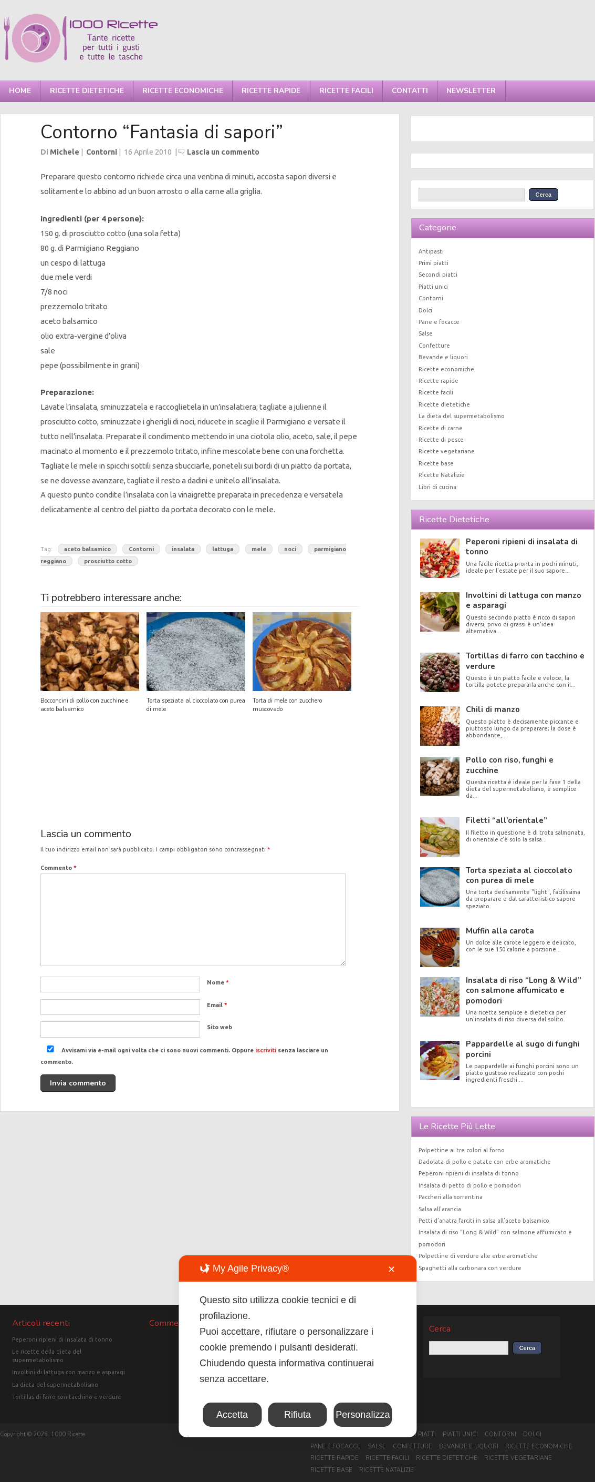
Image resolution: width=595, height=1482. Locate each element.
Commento (58, 868)
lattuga (222, 549)
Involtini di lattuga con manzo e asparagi (523, 600)
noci (290, 549)
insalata (183, 549)
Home (20, 91)
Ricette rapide (271, 91)
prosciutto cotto (108, 560)
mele (259, 549)
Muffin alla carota (500, 931)
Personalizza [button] (363, 1414)
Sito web (219, 1027)
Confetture (434, 345)
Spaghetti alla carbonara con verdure (470, 1268)
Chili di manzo (493, 709)
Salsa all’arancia (440, 1209)
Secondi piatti (438, 274)
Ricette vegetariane (447, 451)
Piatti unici (433, 286)
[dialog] (297, 1346)
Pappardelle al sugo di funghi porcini (523, 1049)
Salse (426, 333)
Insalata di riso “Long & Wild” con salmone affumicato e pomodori (523, 990)
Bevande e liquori (443, 357)
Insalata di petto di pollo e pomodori (470, 1185)
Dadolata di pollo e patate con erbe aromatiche (485, 1162)
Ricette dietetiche (87, 91)
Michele (64, 152)
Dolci (425, 310)
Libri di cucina (437, 487)
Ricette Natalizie (442, 475)
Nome (218, 982)
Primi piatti (433, 263)
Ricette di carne (441, 428)
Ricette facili (346, 91)
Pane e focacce (439, 322)
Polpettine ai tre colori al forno (462, 1150)
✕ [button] (391, 1269)
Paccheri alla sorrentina (451, 1197)
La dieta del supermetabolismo (462, 416)
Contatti (410, 91)
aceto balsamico (87, 549)
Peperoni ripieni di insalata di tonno (522, 546)
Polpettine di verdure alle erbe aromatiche (478, 1256)
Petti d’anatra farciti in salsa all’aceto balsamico (484, 1220)
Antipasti (431, 251)
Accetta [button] (232, 1414)
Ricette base (436, 463)
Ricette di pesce (441, 440)
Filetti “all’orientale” (506, 820)
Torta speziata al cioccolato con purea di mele (519, 875)
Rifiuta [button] (297, 1414)
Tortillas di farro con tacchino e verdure (525, 661)
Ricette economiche (182, 91)
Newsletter (471, 91)
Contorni (101, 152)
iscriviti (265, 1050)
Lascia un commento (223, 152)
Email (217, 1005)
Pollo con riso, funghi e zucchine (510, 765)
